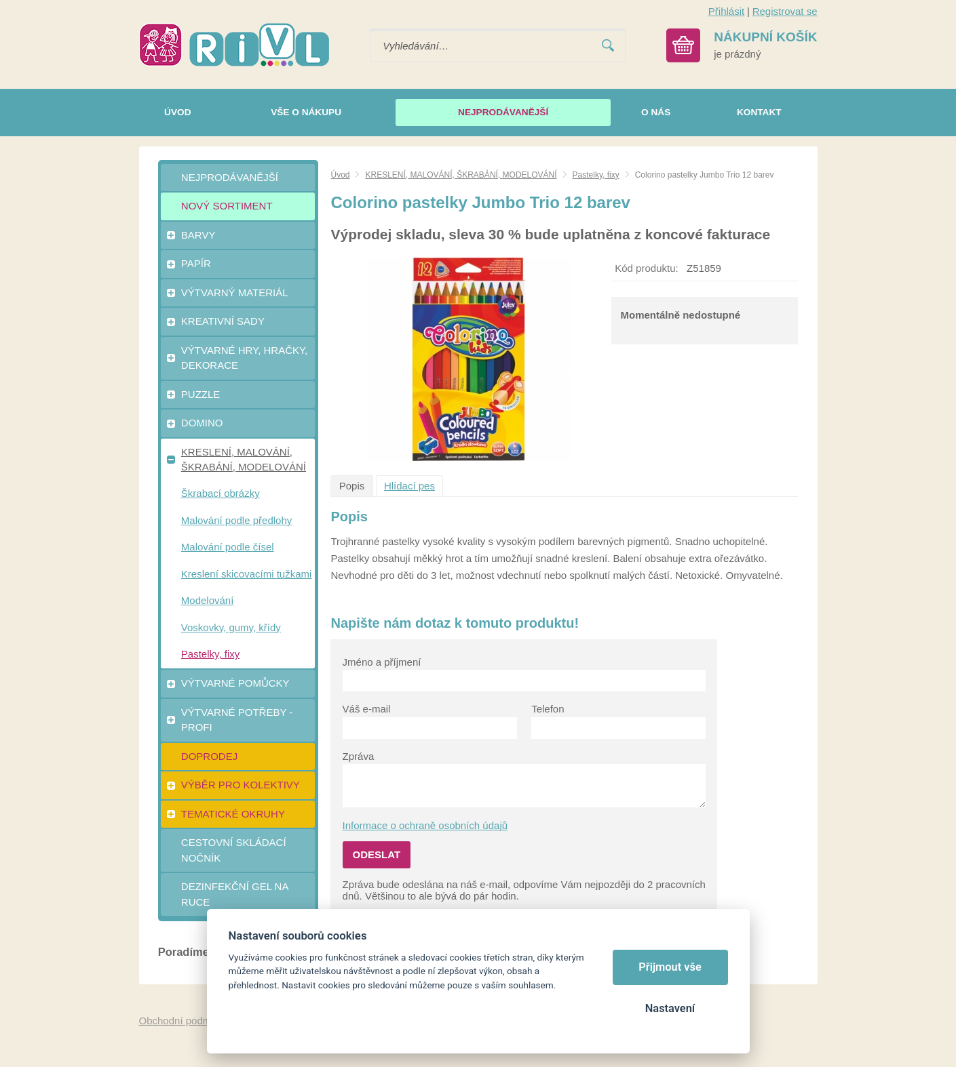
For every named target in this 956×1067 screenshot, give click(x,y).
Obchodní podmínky (184, 1020)
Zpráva (359, 756)
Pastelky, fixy (596, 175)
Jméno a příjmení (382, 662)
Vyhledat (608, 46)
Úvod (339, 175)
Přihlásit (726, 11)
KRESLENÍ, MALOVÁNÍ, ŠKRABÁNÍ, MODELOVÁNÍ (460, 175)
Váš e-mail (367, 708)
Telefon (547, 708)
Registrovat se (785, 11)
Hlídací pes (409, 485)
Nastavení (670, 1008)
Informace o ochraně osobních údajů (425, 825)
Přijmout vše (670, 967)
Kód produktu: (646, 268)
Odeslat (377, 854)
